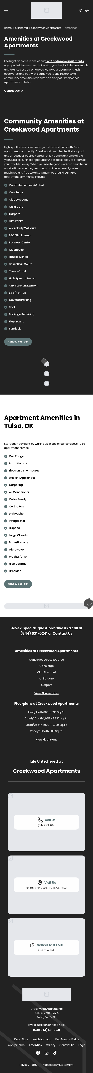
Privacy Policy (28, 1065)
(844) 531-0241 (33, 633)
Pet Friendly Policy (67, 1039)
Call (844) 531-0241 (46, 1030)
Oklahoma (21, 28)
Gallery (50, 1045)
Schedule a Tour (18, 341)
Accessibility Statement (58, 1065)
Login (81, 1045)
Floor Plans (21, 1039)
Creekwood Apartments (46, 28)
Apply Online (16, 1045)
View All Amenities (46, 693)
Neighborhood (41, 1039)
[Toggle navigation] (6, 10)
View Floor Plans (46, 740)
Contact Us (13, 91)
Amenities (35, 1045)
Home (8, 28)
